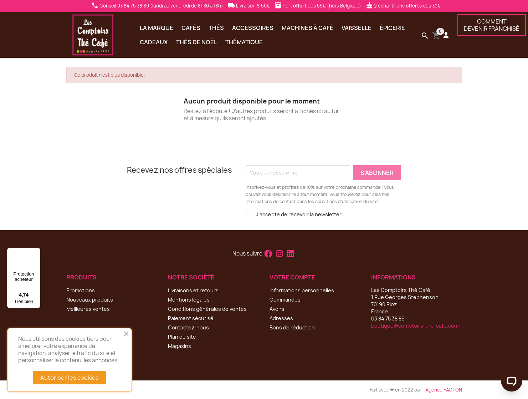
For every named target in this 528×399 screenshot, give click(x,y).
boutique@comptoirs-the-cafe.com (414, 325)
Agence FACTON (444, 390)
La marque (156, 28)
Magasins (179, 346)
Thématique (244, 42)
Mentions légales (189, 299)
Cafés (190, 28)
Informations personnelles (302, 290)
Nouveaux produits (89, 299)
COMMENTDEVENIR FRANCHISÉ (491, 24)
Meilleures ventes (88, 308)
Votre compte (292, 277)
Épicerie (392, 28)
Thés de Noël (196, 42)
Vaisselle (356, 28)
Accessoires (252, 28)
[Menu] (36, 252)
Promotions (80, 290)
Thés (216, 28)
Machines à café (307, 28)
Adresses (281, 318)
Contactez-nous (188, 327)
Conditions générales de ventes (207, 308)
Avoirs (277, 308)
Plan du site (182, 336)
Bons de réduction (292, 327)
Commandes (285, 299)
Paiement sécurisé (191, 318)
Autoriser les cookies (69, 378)
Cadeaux (154, 42)
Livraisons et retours (193, 290)
